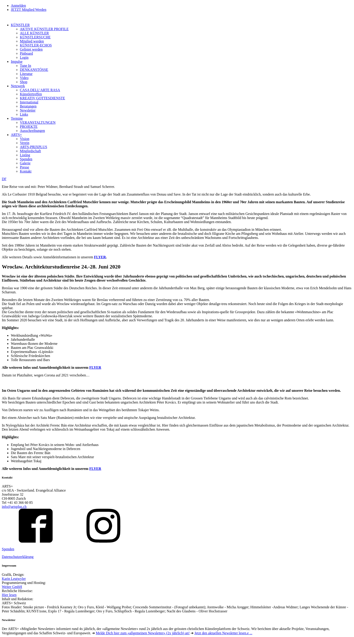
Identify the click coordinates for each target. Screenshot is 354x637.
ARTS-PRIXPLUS (33, 147)
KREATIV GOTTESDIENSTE (42, 98)
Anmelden (18, 5)
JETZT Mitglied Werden (28, 10)
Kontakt (26, 171)
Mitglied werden (32, 41)
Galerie (25, 163)
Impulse (17, 61)
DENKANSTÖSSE (34, 70)
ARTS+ (16, 135)
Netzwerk (18, 86)
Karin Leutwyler (14, 579)
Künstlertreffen (31, 94)
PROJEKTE (28, 126)
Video (24, 78)
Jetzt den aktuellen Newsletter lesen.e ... (223, 633)
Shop (23, 82)
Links (24, 114)
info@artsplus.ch (14, 507)
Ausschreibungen (32, 131)
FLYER (100, 257)
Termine (17, 118)
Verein (24, 143)
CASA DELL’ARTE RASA (40, 90)
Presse (24, 167)
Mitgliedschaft (30, 151)
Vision (24, 139)
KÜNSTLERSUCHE (35, 37)
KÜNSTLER (20, 25)
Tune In (25, 66)
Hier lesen (9, 595)
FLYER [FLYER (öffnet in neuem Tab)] (95, 469)
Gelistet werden (31, 49)
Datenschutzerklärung (17, 557)
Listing (25, 155)
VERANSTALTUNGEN (38, 122)
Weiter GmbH (12, 587)
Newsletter (27, 110)
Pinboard (26, 53)
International (29, 102)
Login (24, 57)
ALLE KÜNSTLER (34, 33)
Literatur (26, 74)
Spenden (26, 159)
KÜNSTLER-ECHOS (36, 45)
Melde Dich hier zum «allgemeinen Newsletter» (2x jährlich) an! (143, 633)
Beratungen (28, 106)
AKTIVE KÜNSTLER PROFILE (44, 29)
